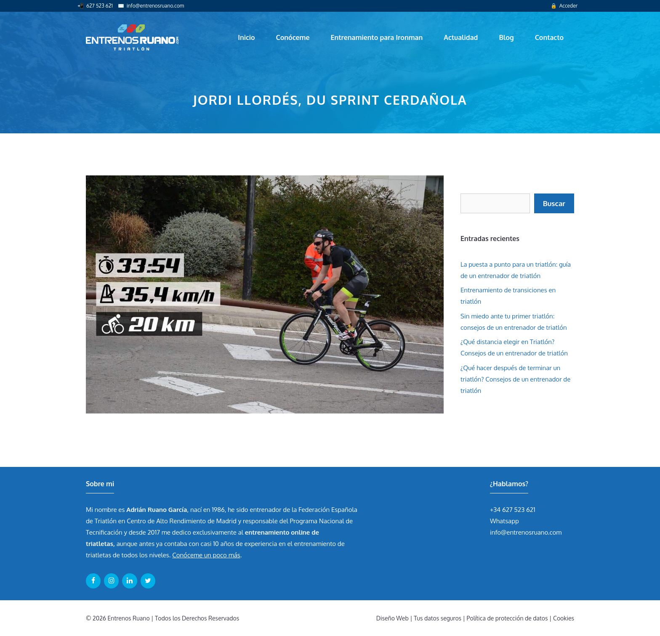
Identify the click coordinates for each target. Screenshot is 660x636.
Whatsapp (504, 521)
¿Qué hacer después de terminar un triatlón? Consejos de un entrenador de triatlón (515, 379)
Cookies (563, 618)
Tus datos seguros (437, 618)
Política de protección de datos (507, 618)
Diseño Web (392, 618)
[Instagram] (111, 580)
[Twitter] (148, 580)
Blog (506, 37)
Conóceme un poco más (206, 555)
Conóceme (293, 37)
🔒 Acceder (564, 6)
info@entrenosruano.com (155, 6)
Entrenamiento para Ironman (376, 37)
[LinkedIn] (129, 580)
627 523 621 (99, 6)
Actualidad (461, 37)
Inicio (246, 37)
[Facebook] (93, 580)
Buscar (554, 203)
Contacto (549, 37)
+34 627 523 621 (512, 510)
